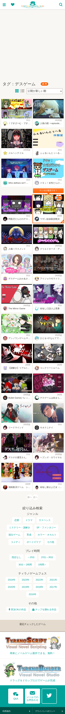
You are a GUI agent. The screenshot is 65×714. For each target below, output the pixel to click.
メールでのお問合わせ (32, 695)
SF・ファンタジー (46, 527)
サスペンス (45, 520)
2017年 (53, 587)
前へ (29, 497)
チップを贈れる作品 (45, 609)
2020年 (11, 587)
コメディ (15, 542)
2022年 (39, 580)
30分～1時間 (25, 564)
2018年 (39, 587)
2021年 (53, 580)
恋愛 (16, 520)
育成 (29, 534)
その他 (50, 542)
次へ (35, 497)
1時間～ (42, 564)
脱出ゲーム (14, 534)
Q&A (16, 695)
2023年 (25, 580)
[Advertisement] (31, 44)
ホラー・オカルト (47, 534)
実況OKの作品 (18, 609)
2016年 (32, 594)
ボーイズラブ (34, 542)
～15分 (31, 557)
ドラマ (28, 520)
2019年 (25, 587)
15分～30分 (47, 557)
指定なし (16, 557)
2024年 (11, 580)
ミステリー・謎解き (19, 527)
